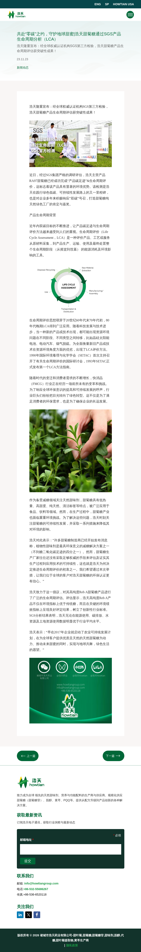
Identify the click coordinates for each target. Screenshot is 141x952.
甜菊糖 (41, 112)
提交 (27, 861)
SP (107, 4)
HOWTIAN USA (123, 4)
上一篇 (28, 756)
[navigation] (130, 14)
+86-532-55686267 (35, 889)
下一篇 (113, 756)
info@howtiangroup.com (41, 883)
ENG (98, 4)
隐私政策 (72, 945)
